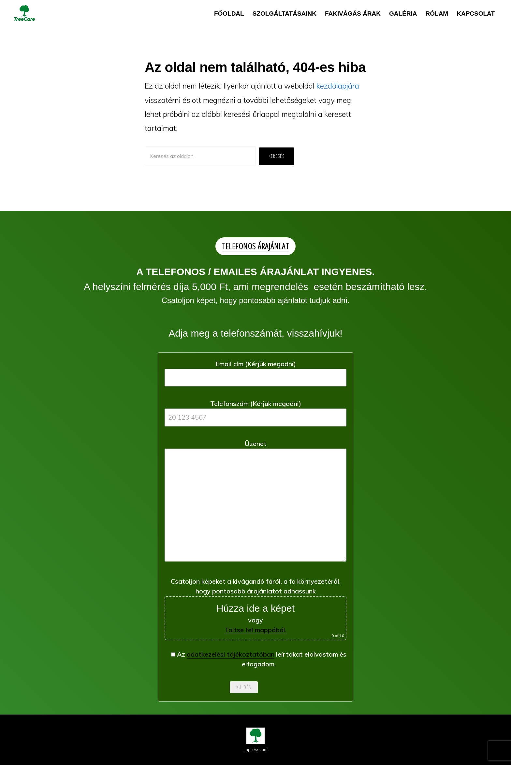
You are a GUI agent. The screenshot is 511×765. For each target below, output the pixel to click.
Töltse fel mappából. (255, 630)
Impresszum (255, 749)
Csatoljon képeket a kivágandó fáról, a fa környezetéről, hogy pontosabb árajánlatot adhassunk (255, 608)
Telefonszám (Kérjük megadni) (255, 410)
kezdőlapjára (337, 85)
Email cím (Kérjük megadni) (255, 371)
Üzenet (255, 502)
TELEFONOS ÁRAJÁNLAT (255, 246)
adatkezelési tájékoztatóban (230, 654)
